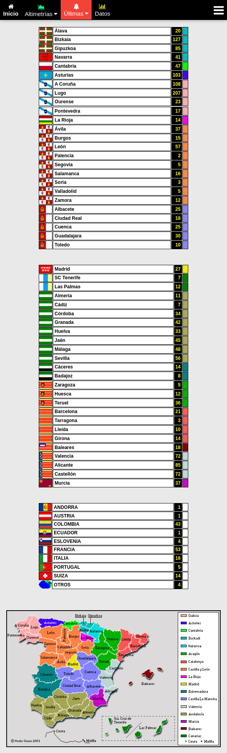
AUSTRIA (64, 516)
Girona (62, 438)
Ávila (60, 129)
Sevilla (62, 358)
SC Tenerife (68, 277)
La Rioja (64, 120)
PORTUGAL (67, 567)
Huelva (62, 331)
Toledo (62, 245)
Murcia (62, 483)
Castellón (65, 474)
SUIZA (61, 576)
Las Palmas (68, 286)
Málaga (63, 349)
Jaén (60, 340)
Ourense (64, 101)
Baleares (64, 447)
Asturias (64, 75)
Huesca (63, 394)
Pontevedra (67, 111)
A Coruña (65, 84)
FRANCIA (64, 549)
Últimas (76, 9)
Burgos (63, 138)
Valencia (64, 456)
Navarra (63, 57)
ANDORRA (66, 507)
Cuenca (63, 227)
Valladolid (66, 191)
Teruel (61, 403)
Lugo (60, 93)
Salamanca (67, 173)
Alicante (64, 465)
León (60, 146)
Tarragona (66, 420)
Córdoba (64, 313)
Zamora (63, 200)
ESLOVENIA (67, 541)
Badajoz (64, 376)
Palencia (64, 155)
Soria (61, 182)
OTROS (62, 585)
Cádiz (61, 304)
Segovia (64, 164)
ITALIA (61, 558)
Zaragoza (65, 385)
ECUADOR (66, 533)
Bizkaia (63, 39)
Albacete (64, 209)
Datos (102, 9)
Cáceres (64, 367)
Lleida (61, 429)
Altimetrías (41, 9)
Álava (61, 31)
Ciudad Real (68, 218)
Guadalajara (68, 236)
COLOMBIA (66, 524)
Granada (64, 322)
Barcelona (66, 411)
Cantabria (65, 66)
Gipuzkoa (65, 48)
